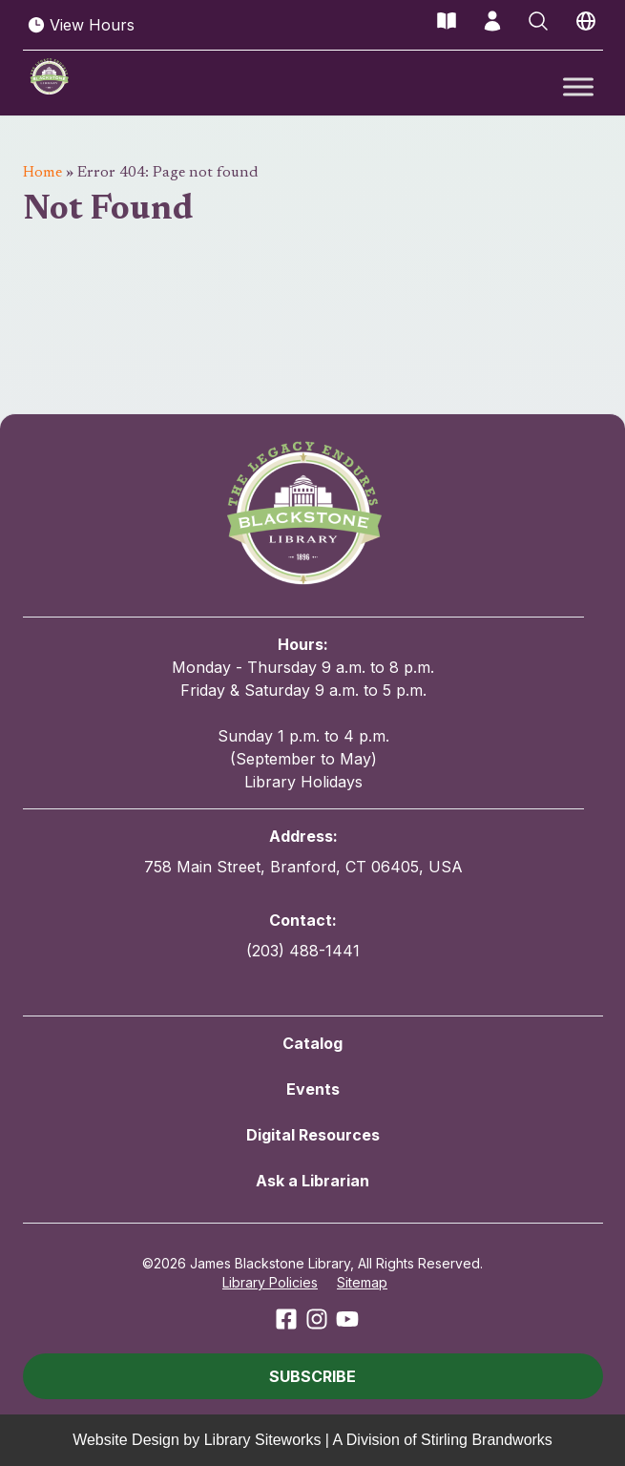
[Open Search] (538, 21)
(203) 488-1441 (303, 950)
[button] (313, 1376)
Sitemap (362, 1282)
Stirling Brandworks (486, 1440)
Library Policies (270, 1282)
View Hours (81, 24)
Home (42, 172)
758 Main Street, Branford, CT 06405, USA (303, 866)
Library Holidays (303, 781)
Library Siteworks (263, 1440)
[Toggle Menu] (578, 86)
